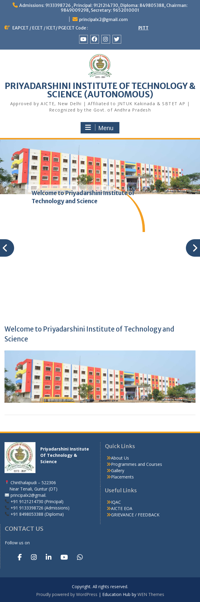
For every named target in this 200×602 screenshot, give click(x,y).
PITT (143, 28)
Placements (122, 477)
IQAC (116, 502)
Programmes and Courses (136, 464)
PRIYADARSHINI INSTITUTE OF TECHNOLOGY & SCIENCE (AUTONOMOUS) (100, 90)
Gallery (117, 470)
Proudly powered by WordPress (66, 594)
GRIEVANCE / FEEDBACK (135, 515)
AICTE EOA (121, 508)
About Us (120, 458)
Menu (99, 127)
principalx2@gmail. (28, 495)
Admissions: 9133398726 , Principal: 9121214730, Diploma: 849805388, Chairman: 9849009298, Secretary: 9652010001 (103, 8)
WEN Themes (150, 594)
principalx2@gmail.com (103, 19)
